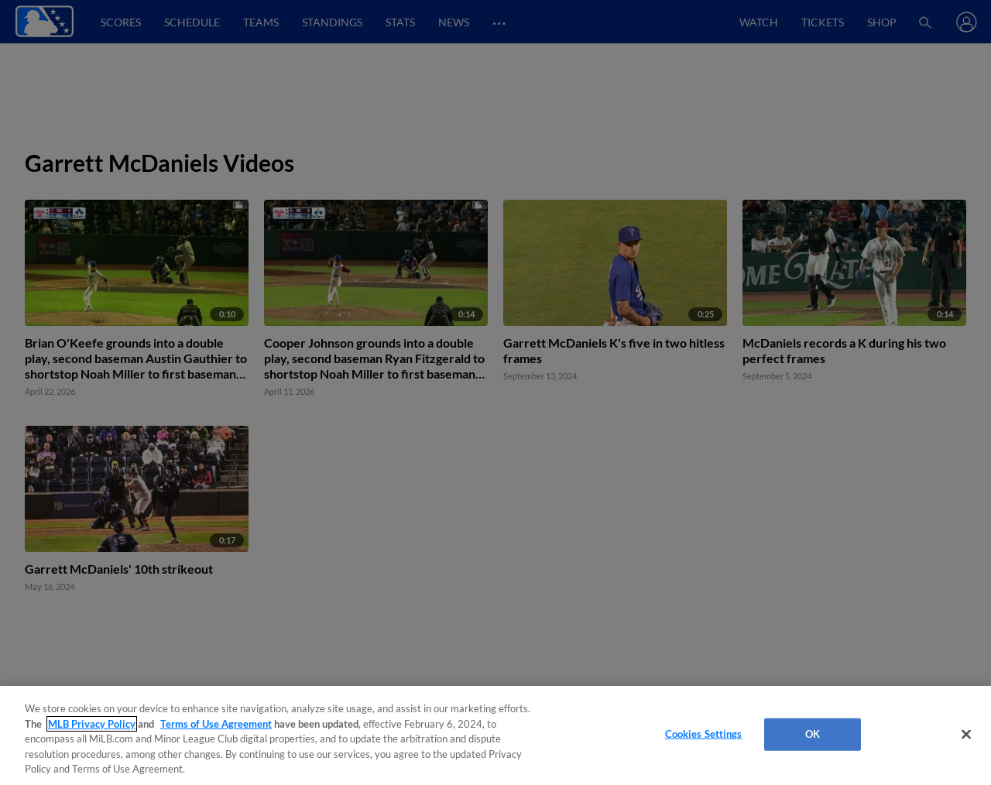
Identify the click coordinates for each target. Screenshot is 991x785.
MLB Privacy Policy (91, 724)
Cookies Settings (703, 734)
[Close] (966, 735)
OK (812, 734)
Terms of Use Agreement (216, 724)
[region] (495, 735)
